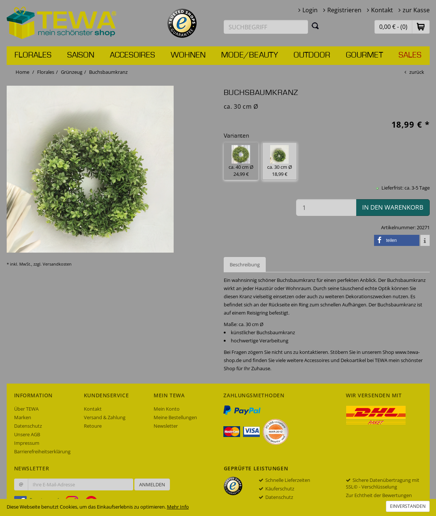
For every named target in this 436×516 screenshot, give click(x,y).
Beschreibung (245, 264)
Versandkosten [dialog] (57, 264)
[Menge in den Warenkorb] (326, 207)
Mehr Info (178, 506)
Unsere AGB (27, 434)
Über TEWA (26, 408)
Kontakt (382, 10)
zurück (416, 72)
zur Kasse (416, 10)
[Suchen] (315, 25)
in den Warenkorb (392, 207)
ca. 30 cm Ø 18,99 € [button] (279, 161)
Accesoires (132, 55)
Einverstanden (408, 506)
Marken (22, 417)
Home (22, 72)
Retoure (93, 426)
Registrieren (344, 10)
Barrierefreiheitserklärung (42, 451)
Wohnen (188, 55)
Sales (410, 55)
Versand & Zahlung (104, 417)
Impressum (26, 443)
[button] (421, 26)
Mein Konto (167, 408)
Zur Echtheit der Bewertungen (379, 495)
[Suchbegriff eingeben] (266, 27)
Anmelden (152, 484)
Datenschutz (28, 426)
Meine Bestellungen (175, 417)
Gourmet (364, 55)
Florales (33, 55)
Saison (80, 55)
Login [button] (310, 10)
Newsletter (166, 426)
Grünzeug (71, 72)
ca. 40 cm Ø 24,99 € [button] (241, 161)
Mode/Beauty (249, 55)
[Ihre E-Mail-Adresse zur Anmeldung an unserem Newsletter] (80, 484)
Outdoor (312, 55)
